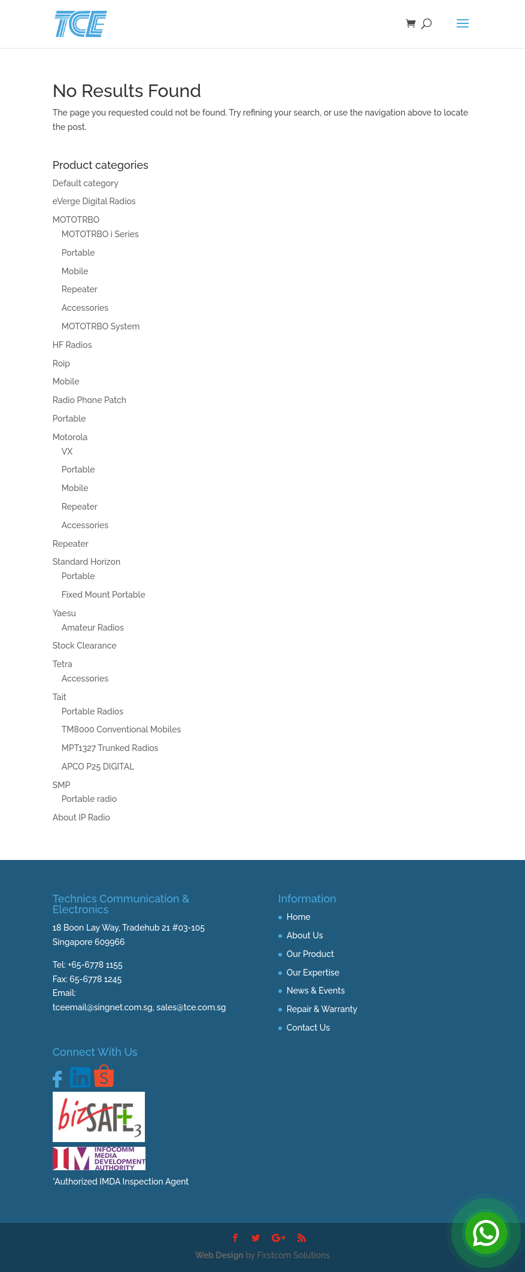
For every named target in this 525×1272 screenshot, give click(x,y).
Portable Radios (92, 711)
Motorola (70, 437)
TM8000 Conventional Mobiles (121, 729)
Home (299, 917)
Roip (61, 363)
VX (67, 451)
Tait (59, 697)
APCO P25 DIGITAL (98, 766)
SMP (61, 785)
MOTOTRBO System (101, 326)
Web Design (219, 1255)
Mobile (75, 271)
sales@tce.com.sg (191, 1007)
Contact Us (308, 1027)
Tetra (62, 664)
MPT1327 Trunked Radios (110, 748)
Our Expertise (313, 972)
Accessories (85, 308)
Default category (86, 183)
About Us (305, 935)
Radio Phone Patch (89, 400)
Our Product (310, 954)
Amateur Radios (93, 627)
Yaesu (64, 613)
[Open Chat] (486, 1233)
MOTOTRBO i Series (100, 234)
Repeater (80, 289)
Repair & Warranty (322, 1009)
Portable (78, 253)
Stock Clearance (85, 645)
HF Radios (72, 345)
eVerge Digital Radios (94, 201)
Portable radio (89, 799)
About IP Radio (81, 817)
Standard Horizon (87, 562)
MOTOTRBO (76, 220)
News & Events (316, 990)
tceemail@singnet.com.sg (103, 1007)
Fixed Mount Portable (103, 594)
